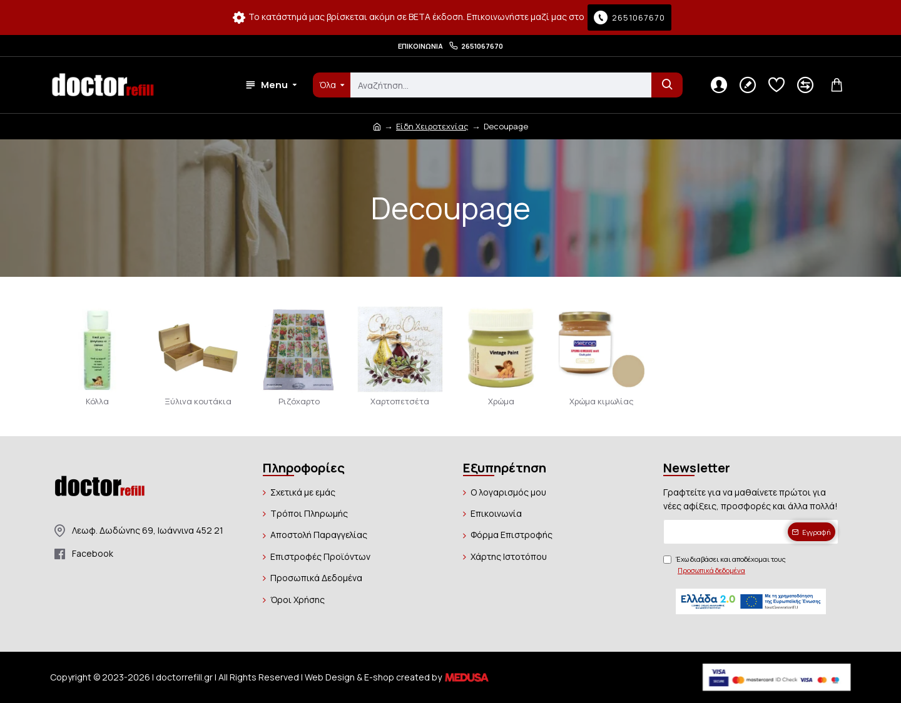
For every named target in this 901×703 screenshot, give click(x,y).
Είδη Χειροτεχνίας (432, 126)
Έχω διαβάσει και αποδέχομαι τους (724, 565)
